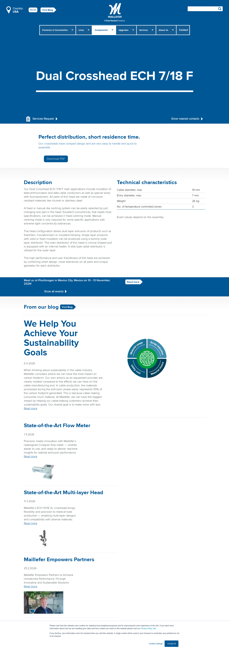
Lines (81, 30)
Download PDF (176, 139)
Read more (128, 272)
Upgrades (123, 30)
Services (143, 30)
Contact (183, 30)
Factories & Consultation (55, 30)
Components (101, 30)
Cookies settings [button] (156, 644)
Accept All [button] (171, 644)
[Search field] (205, 8)
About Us (163, 30)
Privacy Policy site (148, 628)
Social (33, 9)
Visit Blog (47, 10)
